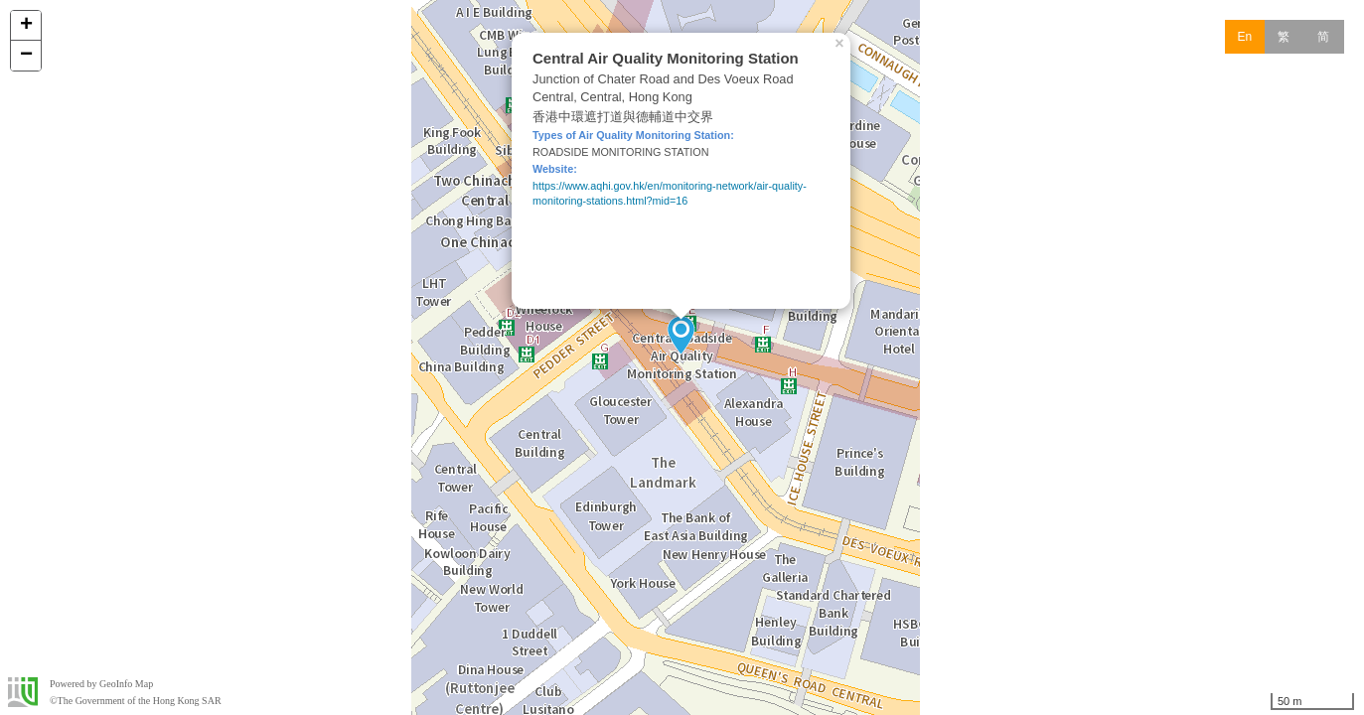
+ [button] (26, 26)
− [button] (26, 56)
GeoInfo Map (126, 683)
